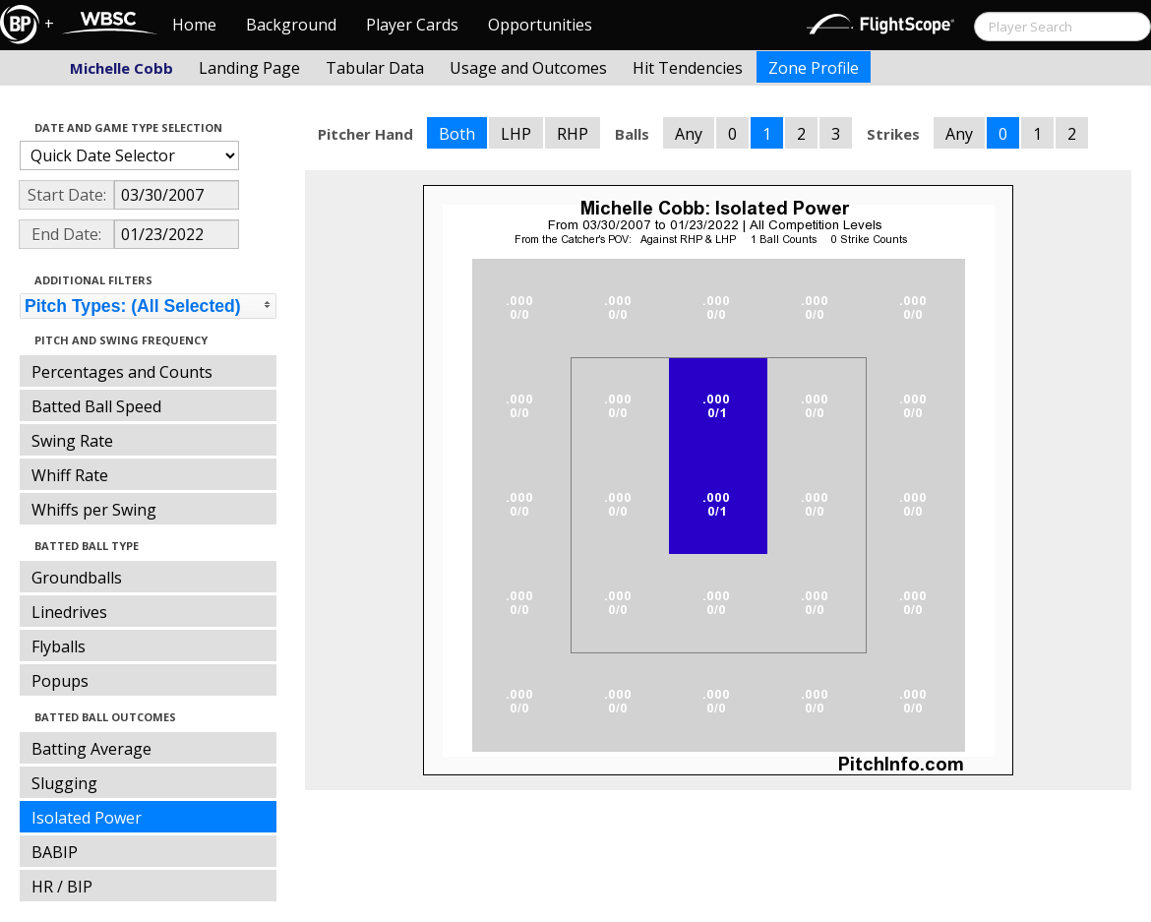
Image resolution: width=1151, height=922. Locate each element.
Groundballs (76, 577)
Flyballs (58, 646)
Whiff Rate (69, 475)
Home (194, 24)
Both (457, 134)
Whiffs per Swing (93, 510)
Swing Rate (72, 441)
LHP (516, 134)
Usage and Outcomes (528, 68)
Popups (60, 681)
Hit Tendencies (688, 68)
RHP (572, 134)
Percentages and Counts (121, 372)
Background (291, 24)
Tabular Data (375, 68)
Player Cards (412, 24)
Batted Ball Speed (96, 406)
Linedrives (69, 612)
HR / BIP (61, 886)
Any (688, 134)
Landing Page (249, 68)
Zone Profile (813, 68)
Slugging (64, 783)
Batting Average (91, 749)
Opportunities (540, 24)
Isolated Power (86, 818)
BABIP (54, 852)
